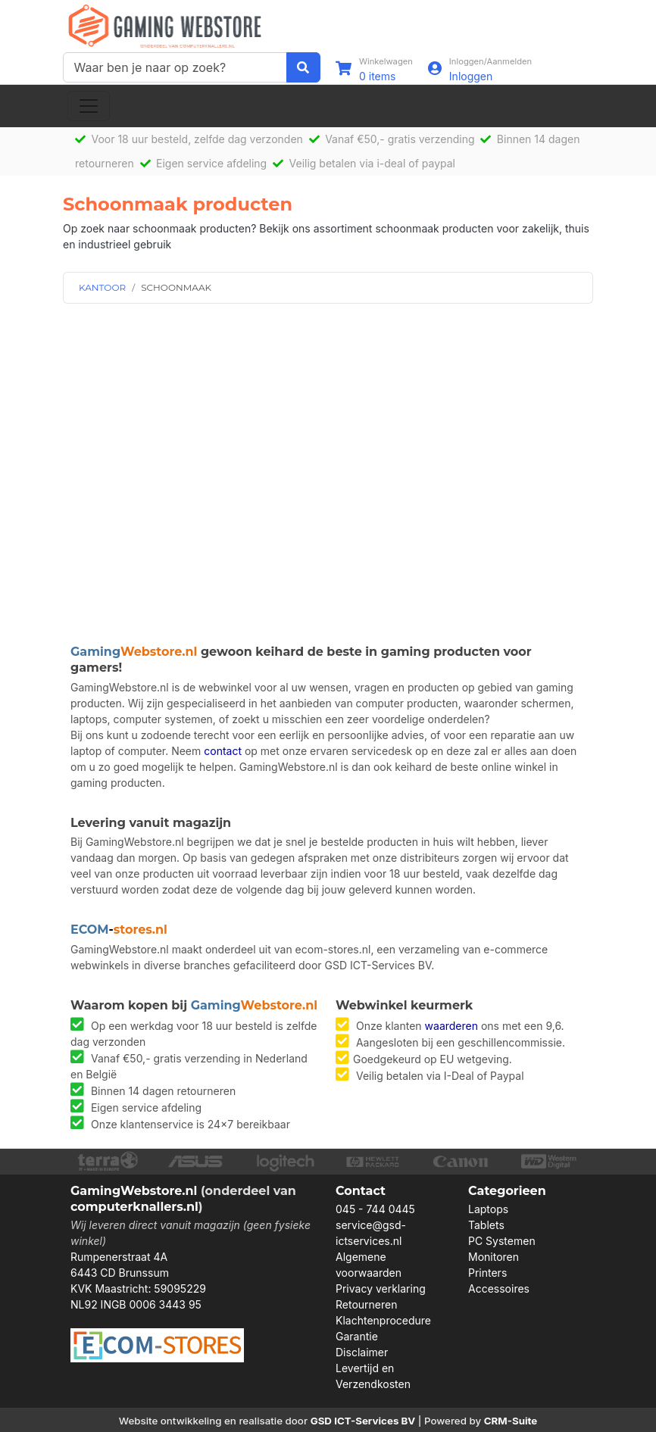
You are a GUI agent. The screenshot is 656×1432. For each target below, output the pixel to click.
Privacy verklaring (381, 1288)
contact (223, 750)
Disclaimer (362, 1352)
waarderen (451, 1025)
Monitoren (493, 1256)
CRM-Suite (511, 1421)
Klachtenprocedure (383, 1320)
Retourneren (366, 1304)
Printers (487, 1272)
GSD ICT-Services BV (363, 1421)
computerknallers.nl (134, 1207)
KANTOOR (102, 287)
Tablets (486, 1224)
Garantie (357, 1336)
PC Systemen (502, 1240)
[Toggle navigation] (88, 106)
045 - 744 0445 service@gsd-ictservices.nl (375, 1225)
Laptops (488, 1209)
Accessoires (498, 1288)
